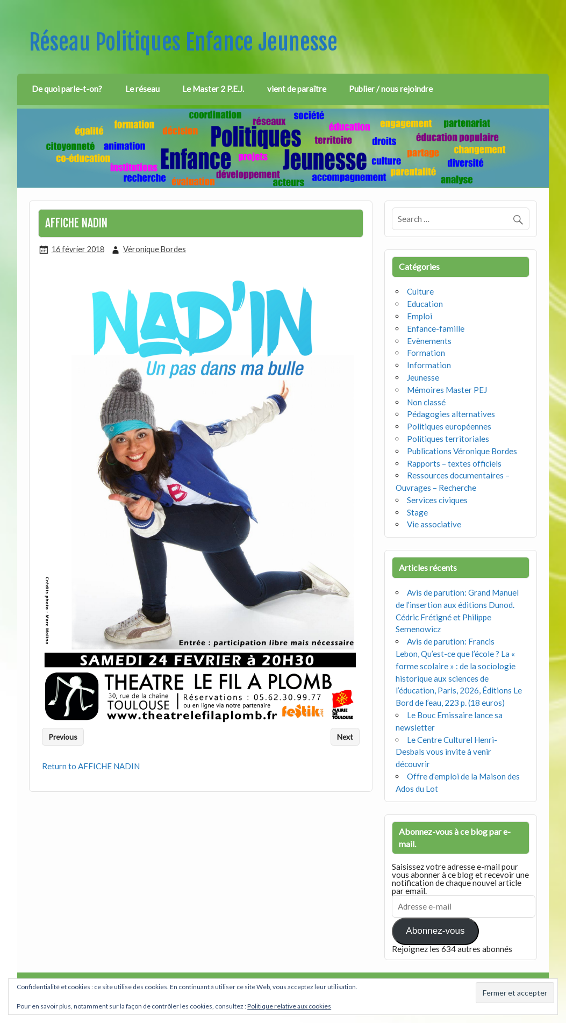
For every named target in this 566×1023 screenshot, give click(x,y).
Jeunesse (423, 377)
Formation (426, 352)
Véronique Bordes (154, 249)
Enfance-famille (435, 328)
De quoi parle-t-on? (67, 89)
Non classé (426, 402)
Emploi (419, 316)
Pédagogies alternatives (451, 414)
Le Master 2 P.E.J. (213, 89)
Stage (417, 512)
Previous (62, 736)
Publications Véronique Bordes (462, 451)
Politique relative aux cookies (289, 1006)
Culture (420, 291)
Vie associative (434, 524)
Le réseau (142, 89)
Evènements (429, 341)
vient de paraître (296, 89)
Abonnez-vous (435, 931)
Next (345, 736)
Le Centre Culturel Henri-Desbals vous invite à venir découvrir (446, 752)
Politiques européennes (449, 426)
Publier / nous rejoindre (391, 89)
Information (429, 365)
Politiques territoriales (448, 438)
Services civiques (437, 500)
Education (425, 304)
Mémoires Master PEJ (447, 390)
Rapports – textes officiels (454, 463)
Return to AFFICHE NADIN (91, 766)
